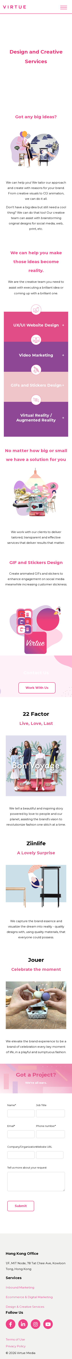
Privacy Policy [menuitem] (16, 1346)
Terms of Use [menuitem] (15, 1339)
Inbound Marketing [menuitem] (20, 1287)
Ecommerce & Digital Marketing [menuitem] (29, 1297)
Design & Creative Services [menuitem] (25, 1307)
